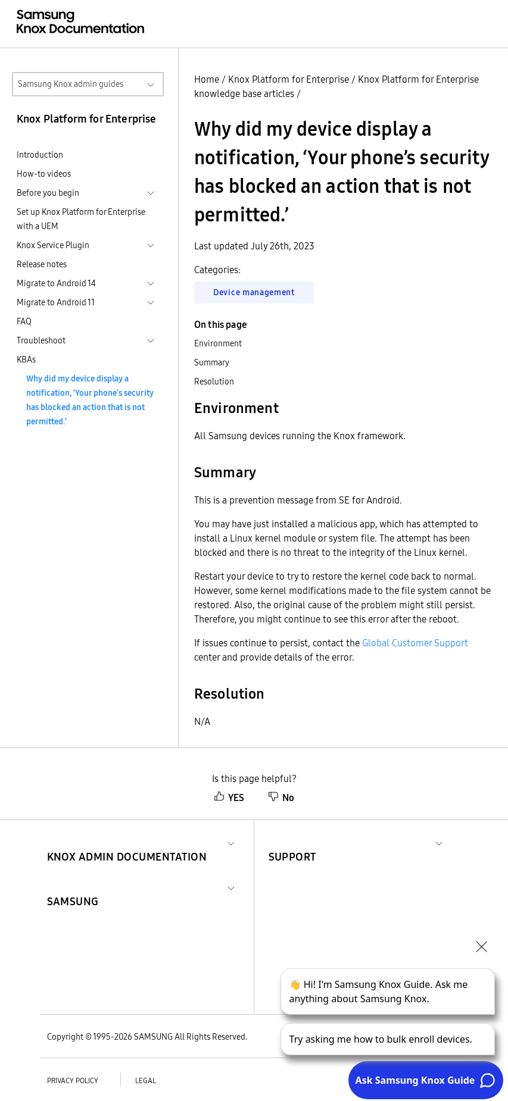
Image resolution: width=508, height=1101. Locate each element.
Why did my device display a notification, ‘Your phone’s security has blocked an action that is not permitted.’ (90, 400)
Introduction (40, 155)
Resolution (214, 381)
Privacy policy (72, 1080)
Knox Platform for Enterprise (288, 79)
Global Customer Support (415, 642)
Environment (218, 343)
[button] (127, 842)
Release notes (42, 264)
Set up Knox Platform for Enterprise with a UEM (81, 219)
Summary (211, 362)
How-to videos (44, 174)
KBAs (26, 359)
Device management (254, 292)
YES (229, 797)
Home (206, 79)
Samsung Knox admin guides (70, 84)
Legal (145, 1080)
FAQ (24, 321)
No (281, 797)
